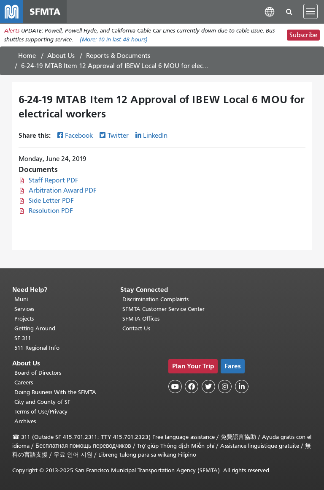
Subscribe (303, 35)
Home (27, 56)
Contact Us (136, 328)
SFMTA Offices (140, 318)
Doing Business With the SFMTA (55, 392)
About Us (61, 56)
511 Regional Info (36, 347)
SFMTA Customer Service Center (163, 309)
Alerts (11, 31)
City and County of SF (42, 402)
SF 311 (22, 338)
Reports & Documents (118, 56)
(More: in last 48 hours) (114, 40)
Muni (21, 299)
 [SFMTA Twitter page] (208, 386)
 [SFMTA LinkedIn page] (242, 386)
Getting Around (34, 328)
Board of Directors (37, 372)
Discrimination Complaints (155, 299)
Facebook (79, 136)
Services (24, 309)
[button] (269, 12)
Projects (24, 318)
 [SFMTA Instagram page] (225, 386)
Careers (23, 382)
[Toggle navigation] (310, 11)
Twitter (118, 136)
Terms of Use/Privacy (41, 411)
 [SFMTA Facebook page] (191, 386)
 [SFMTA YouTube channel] (175, 386)
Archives (25, 421)
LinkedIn (155, 136)
